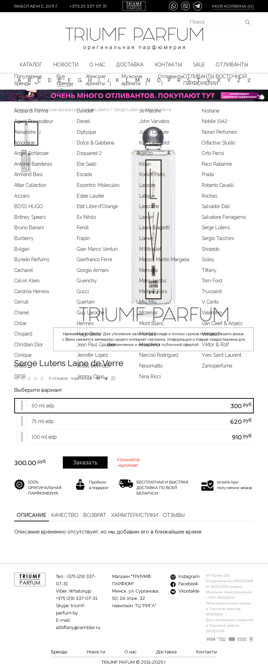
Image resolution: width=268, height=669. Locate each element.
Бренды (59, 651)
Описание (32, 515)
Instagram (185, 576)
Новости (66, 64)
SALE (199, 64)
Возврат (94, 515)
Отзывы (174, 515)
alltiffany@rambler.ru (78, 627)
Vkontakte (184, 591)
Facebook (184, 583)
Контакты (168, 64)
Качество (64, 515)
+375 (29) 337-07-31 (76, 598)
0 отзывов (58, 378)
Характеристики (134, 515)
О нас (97, 64)
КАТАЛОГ (31, 64)
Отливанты (232, 64)
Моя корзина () (233, 6)
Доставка (129, 64)
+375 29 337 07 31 (88, 6)
